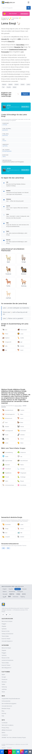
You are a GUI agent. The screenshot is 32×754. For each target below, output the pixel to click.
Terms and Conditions (7, 725)
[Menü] (28, 2)
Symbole (4, 628)
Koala (5, 435)
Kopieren (25, 94)
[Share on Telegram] (18, 752)
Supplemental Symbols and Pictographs (13, 162)
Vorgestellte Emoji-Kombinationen (11, 698)
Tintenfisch (6, 469)
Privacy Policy (5, 727)
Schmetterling (7, 452)
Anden (16, 84)
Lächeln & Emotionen (7, 660)
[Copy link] (26, 752)
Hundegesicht (7, 431)
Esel (5, 422)
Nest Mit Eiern (22, 460)
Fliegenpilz (21, 473)
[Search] (28, 8)
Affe (4, 346)
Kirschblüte (21, 485)
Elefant (20, 346)
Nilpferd (5, 338)
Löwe (20, 334)
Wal (19, 533)
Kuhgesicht (6, 342)
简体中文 (11, 594)
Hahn (5, 481)
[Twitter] (6, 614)
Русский (5, 594)
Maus (20, 414)
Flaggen (4, 624)
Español (11, 589)
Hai (19, 456)
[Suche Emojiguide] (13, 8)
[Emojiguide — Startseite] (3, 604)
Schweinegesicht (8, 414)
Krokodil (6, 465)
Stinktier (21, 435)
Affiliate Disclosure (7, 730)
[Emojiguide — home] (8, 2)
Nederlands (12, 591)
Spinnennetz (7, 460)
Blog (3, 711)
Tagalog (22, 596)
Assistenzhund (7, 410)
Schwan (21, 469)
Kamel (22, 84)
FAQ (3, 716)
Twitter (3, 684)
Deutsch (17, 589)
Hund (20, 350)
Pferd (5, 334)
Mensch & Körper (6, 648)
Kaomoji (4, 713)
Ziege (5, 528)
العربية (4, 596)
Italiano (5, 591)
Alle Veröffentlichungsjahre (9, 703)
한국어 (24, 594)
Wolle (14, 87)
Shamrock (21, 452)
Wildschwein (22, 330)
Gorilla (5, 439)
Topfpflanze (6, 473)
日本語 (18, 594)
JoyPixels (4, 689)
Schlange (21, 477)
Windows (4, 682)
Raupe (20, 481)
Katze (20, 443)
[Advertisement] (16, 370)
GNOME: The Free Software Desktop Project (14, 737)
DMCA (3, 732)
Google (4, 677)
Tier (3, 87)
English (5, 589)
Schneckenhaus (8, 485)
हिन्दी (9, 596)
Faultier (20, 410)
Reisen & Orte (5, 631)
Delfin (5, 456)
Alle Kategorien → (6, 667)
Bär (4, 350)
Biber (20, 422)
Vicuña (8, 87)
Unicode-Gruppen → (7, 641)
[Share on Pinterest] (10, 752)
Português (20, 591)
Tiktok (3, 692)
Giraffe (20, 338)
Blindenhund (7, 418)
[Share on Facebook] (2, 752)
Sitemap (4, 747)
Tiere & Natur (15, 18)
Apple (3, 674)
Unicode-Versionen (7, 706)
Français (24, 589)
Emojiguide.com (5, 18)
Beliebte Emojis (6, 708)
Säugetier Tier (4, 19)
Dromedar (21, 431)
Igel (19, 342)
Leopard (6, 537)
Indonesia (15, 596)
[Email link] (30, 752)
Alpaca (4, 84)
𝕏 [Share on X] (6, 752)
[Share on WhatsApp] (14, 752)
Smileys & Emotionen (7, 633)
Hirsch (20, 439)
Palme (20, 465)
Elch (8, 548)
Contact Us (5, 735)
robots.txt (9, 747)
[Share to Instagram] (22, 752)
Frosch (5, 477)
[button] (16, 124)
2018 (22, 52)
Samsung (4, 687)
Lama (28, 84)
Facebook (4, 679)
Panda (20, 426)
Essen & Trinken (6, 638)
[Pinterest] (10, 614)
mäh (3, 548)
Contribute (4, 722)
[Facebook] (3, 614)
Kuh (4, 330)
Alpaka (10, 84)
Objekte (4, 626)
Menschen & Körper (7, 621)
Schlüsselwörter (6, 701)
